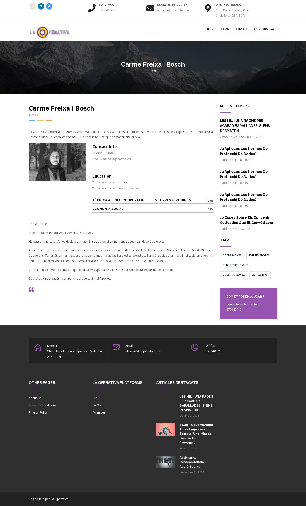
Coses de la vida (234, 275)
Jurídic (224, 160)
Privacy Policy (38, 412)
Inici (210, 28)
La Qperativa (264, 28)
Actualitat (260, 275)
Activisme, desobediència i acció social (193, 462)
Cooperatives (229, 137)
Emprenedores (259, 255)
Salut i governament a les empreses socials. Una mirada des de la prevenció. (196, 434)
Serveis (242, 28)
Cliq (94, 398)
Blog (225, 28)
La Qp (96, 405)
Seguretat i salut (235, 265)
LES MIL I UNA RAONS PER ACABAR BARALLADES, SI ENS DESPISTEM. (245, 126)
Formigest (99, 412)
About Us (35, 398)
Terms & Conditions (42, 405)
